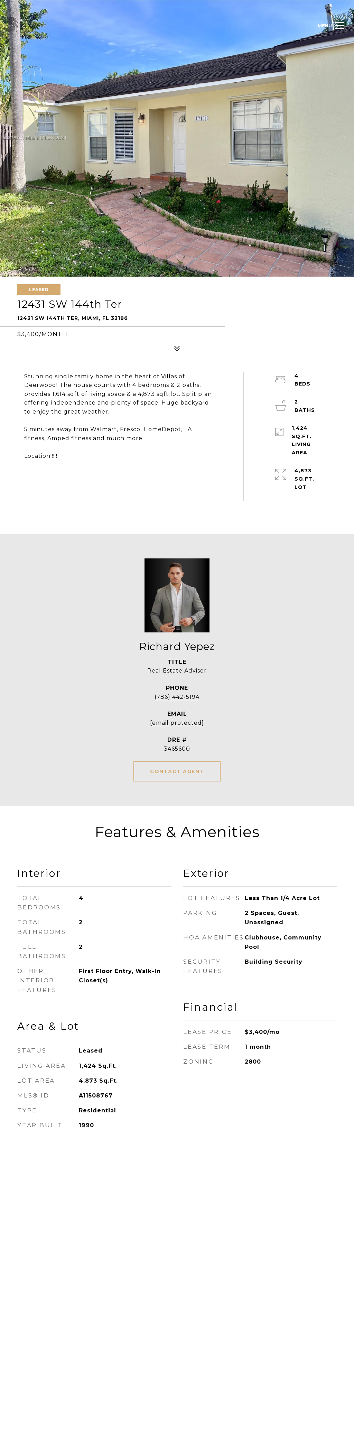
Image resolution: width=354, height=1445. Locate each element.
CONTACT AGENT (177, 771)
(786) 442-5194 (177, 697)
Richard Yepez (177, 646)
